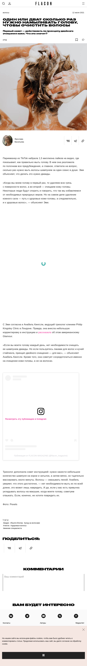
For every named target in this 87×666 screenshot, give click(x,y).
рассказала (44, 332)
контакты (6, 623)
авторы (43, 623)
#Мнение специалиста (12, 528)
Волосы (6, 13)
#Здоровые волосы (19, 526)
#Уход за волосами (32, 523)
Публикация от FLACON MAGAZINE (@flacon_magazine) (40, 456)
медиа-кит (79, 623)
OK (43, 655)
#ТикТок (6, 526)
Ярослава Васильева (19, 140)
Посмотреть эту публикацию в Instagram (25, 419)
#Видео (6, 523)
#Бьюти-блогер (16, 523)
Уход (5, 40)
